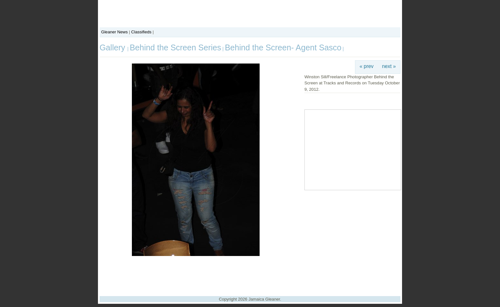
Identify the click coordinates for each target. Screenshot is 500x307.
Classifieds (141, 32)
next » (389, 66)
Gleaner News (114, 32)
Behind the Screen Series (175, 47)
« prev (366, 66)
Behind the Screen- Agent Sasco (283, 47)
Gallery (113, 47)
